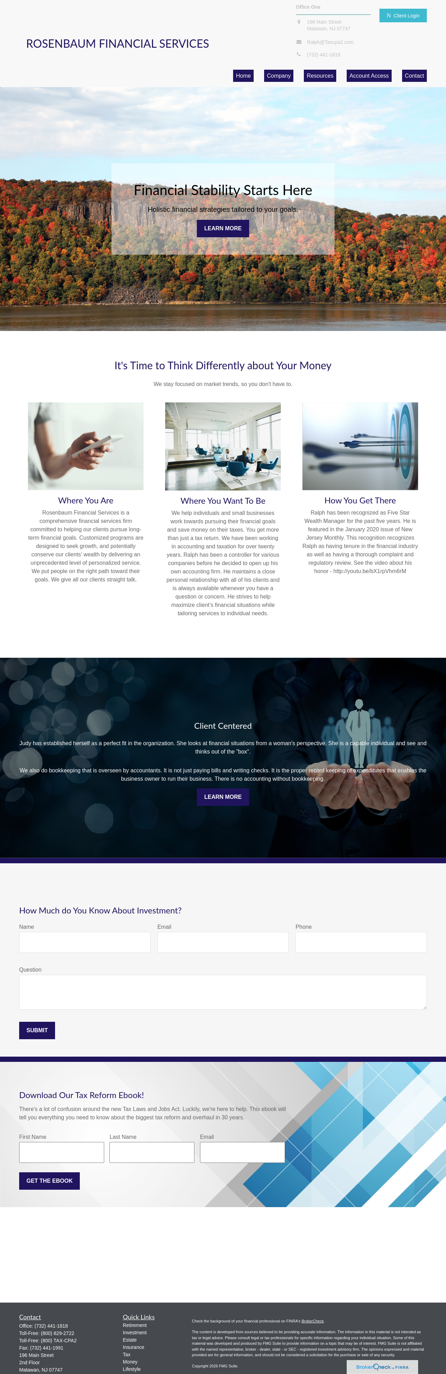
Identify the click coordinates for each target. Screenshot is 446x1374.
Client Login (403, 15)
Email (164, 927)
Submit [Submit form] (37, 1030)
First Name (32, 1137)
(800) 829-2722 (57, 1333)
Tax (127, 1354)
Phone (303, 927)
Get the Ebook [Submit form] (49, 1181)
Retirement (135, 1325)
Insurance (133, 1347)
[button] (243, 76)
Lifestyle (132, 1369)
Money (130, 1362)
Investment (135, 1332)
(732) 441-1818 (51, 1326)
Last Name (122, 1137)
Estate (130, 1340)
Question (30, 970)
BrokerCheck (312, 1321)
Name (26, 927)
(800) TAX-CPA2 (59, 1340)
